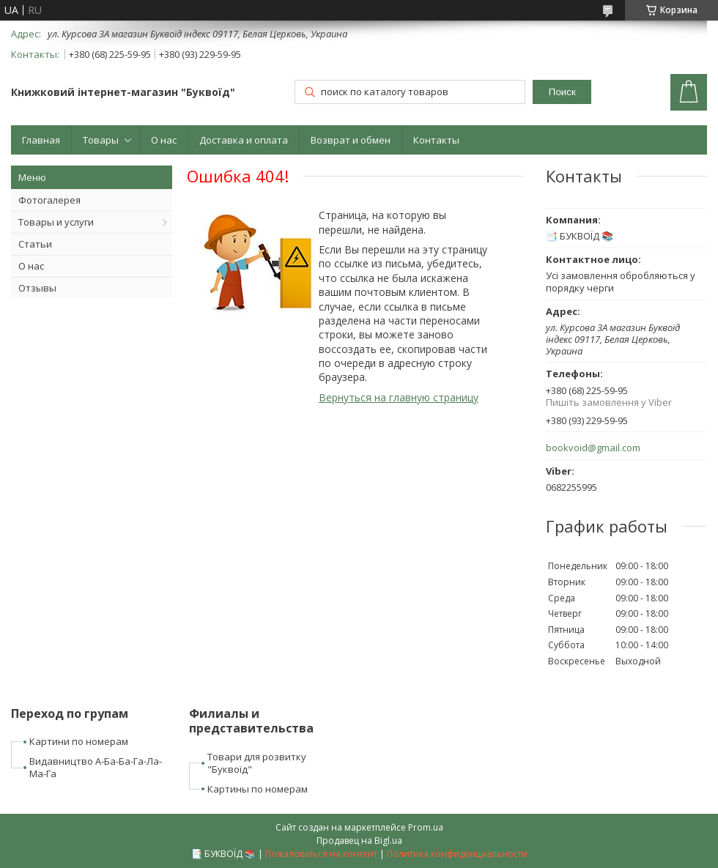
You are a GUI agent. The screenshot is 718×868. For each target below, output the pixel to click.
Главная (41, 139)
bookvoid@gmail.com (593, 448)
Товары (101, 139)
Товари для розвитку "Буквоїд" (256, 763)
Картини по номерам (78, 741)
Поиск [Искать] (562, 91)
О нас (164, 139)
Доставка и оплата (243, 139)
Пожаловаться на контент (321, 853)
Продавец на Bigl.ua (359, 840)
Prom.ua (425, 827)
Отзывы (37, 287)
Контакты (436, 139)
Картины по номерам (257, 788)
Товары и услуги (56, 222)
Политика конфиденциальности (457, 853)
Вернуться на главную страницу (398, 397)
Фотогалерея (49, 200)
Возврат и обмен (351, 139)
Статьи (35, 244)
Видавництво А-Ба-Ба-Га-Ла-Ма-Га (95, 767)
